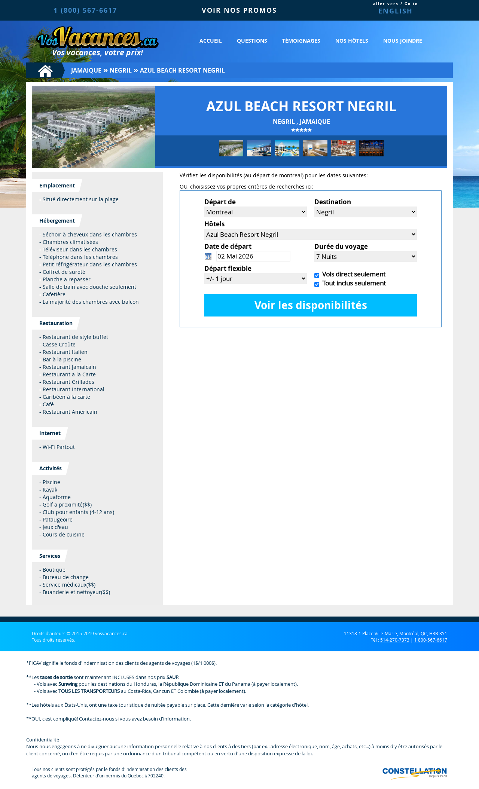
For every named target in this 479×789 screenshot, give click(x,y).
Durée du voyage (341, 246)
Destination (332, 202)
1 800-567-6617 (430, 640)
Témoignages (301, 40)
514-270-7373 (394, 640)
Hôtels (214, 224)
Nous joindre (402, 40)
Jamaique (86, 70)
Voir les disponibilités (310, 305)
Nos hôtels (351, 40)
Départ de (220, 202)
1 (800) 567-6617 (85, 10)
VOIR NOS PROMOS (239, 10)
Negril (121, 70)
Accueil (210, 40)
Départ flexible (227, 268)
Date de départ (227, 246)
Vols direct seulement (352, 274)
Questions (252, 40)
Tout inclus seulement (352, 283)
